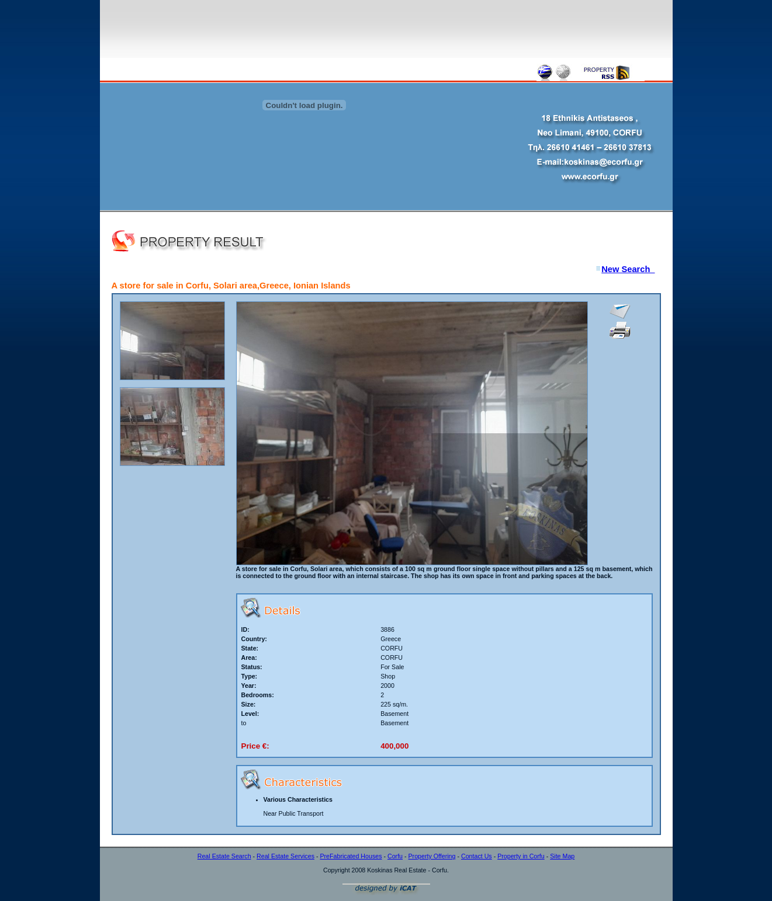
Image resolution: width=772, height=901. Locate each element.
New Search (628, 269)
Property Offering (432, 856)
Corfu (395, 856)
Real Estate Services (285, 856)
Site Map (562, 856)
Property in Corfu (521, 856)
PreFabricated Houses (351, 856)
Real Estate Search (224, 856)
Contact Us (476, 856)
